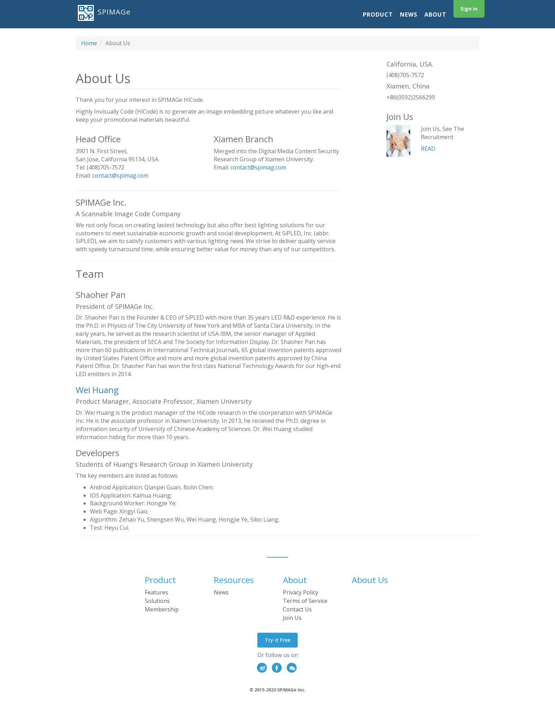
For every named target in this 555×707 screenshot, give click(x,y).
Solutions (157, 601)
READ (428, 149)
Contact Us (297, 609)
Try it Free (277, 640)
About (435, 14)
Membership (162, 609)
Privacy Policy (300, 592)
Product (378, 14)
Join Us (292, 618)
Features (156, 592)
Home (89, 43)
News (408, 14)
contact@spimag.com (120, 175)
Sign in (468, 8)
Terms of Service (305, 601)
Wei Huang (97, 390)
